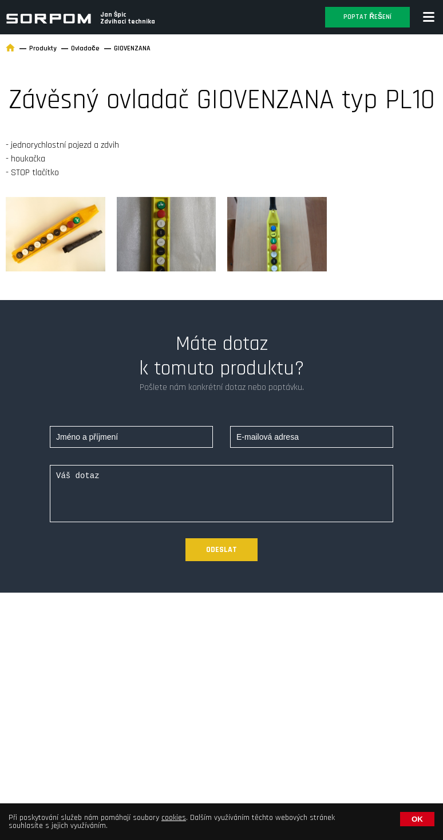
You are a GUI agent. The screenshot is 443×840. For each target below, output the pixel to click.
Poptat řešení (367, 17)
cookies (173, 818)
